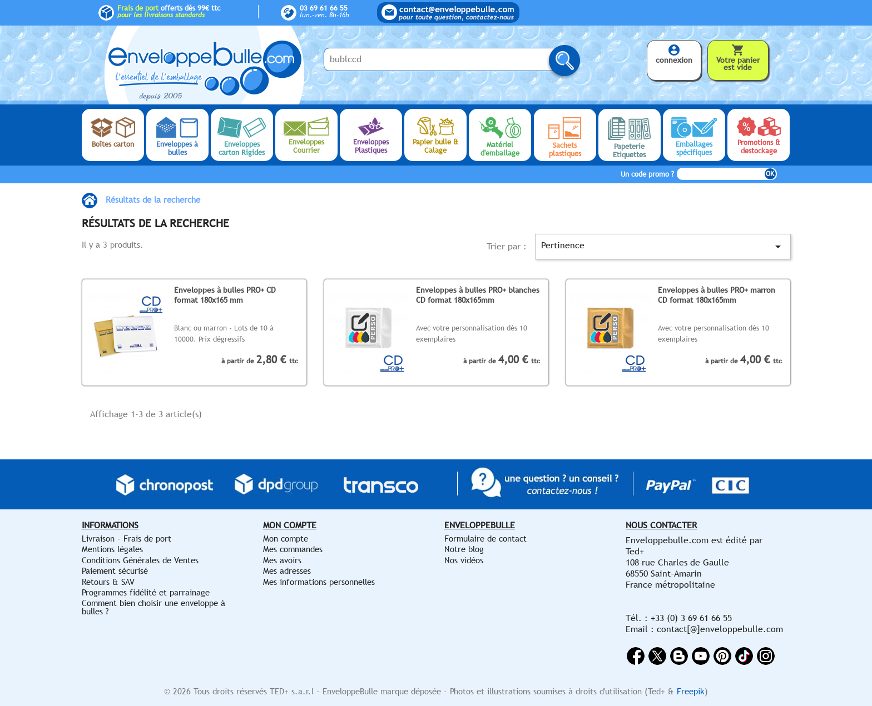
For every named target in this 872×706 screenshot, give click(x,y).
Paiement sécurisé (115, 570)
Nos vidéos (463, 560)
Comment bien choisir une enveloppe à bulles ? (153, 606)
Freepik (691, 691)
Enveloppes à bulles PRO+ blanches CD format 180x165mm (477, 294)
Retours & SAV (108, 582)
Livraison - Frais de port (126, 538)
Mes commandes (293, 549)
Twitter (657, 656)
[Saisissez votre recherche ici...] (443, 59)
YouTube (701, 656)
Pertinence (662, 246)
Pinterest (722, 656)
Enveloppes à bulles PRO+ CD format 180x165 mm (225, 294)
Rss (679, 656)
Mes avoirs (282, 560)
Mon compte (285, 538)
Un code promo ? (647, 174)
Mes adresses (287, 570)
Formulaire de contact (485, 538)
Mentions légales (112, 549)
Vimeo (744, 656)
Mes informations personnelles (319, 582)
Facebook (636, 656)
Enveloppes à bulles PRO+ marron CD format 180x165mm (716, 294)
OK (770, 174)
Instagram (766, 656)
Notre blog (464, 549)
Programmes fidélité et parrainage (146, 592)
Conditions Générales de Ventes (140, 560)
